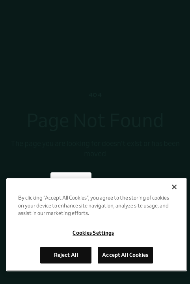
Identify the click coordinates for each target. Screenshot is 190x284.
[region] (96, 224)
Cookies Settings (93, 233)
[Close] (174, 187)
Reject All (66, 255)
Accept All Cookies (125, 255)
